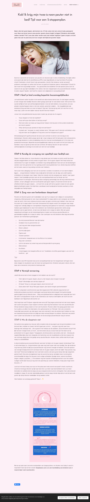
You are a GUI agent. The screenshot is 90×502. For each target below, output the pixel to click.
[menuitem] (38, 5)
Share (17, 484)
